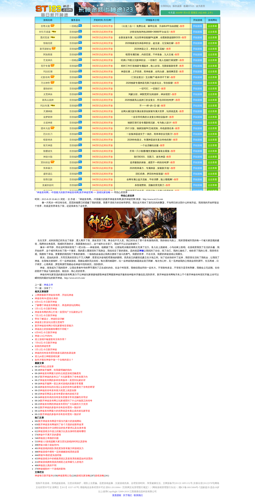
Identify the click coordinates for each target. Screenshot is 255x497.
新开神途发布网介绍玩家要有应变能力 (54, 325)
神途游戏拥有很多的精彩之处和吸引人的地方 (61, 462)
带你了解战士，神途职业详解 (49, 319)
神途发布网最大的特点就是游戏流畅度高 (60, 373)
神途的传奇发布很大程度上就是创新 (58, 390)
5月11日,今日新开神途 (46, 308)
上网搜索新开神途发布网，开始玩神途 (54, 295)
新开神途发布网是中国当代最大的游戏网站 (59, 421)
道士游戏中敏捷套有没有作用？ (51, 339)
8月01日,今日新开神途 (46, 301)
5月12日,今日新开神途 (46, 349)
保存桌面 (177, 6)
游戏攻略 (99, 475)
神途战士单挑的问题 (48, 438)
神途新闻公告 (65, 475)
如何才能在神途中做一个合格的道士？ (54, 359)
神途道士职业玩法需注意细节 (49, 322)
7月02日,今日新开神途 (46, 342)
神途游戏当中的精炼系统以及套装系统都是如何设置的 (65, 458)
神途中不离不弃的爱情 (49, 434)
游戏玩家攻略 (103, 192)
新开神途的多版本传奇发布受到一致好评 (60, 407)
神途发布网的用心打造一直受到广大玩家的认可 (58, 312)
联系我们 (138, 495)
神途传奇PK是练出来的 (46, 298)
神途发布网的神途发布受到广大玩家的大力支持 (64, 404)
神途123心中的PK (43, 336)
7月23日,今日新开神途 (46, 315)
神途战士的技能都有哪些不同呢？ (52, 329)
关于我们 (127, 495)
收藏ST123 (188, 6)
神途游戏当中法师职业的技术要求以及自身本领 (62, 428)
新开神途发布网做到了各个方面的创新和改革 (61, 424)
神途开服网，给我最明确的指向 (56, 370)
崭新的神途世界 (43, 346)
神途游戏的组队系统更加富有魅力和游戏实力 (61, 448)
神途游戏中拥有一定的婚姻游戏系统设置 (58, 451)
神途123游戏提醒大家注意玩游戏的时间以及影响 (62, 441)
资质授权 (116, 495)
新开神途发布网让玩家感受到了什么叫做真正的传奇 (66, 400)
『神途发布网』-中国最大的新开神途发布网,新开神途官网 (64, 192)
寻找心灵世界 (47, 366)
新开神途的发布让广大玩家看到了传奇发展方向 (64, 376)
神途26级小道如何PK (48, 445)
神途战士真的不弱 (47, 465)
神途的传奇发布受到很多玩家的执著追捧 (55, 353)
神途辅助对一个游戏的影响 (51, 468)
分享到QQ (166, 6)
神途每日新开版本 (44, 475)
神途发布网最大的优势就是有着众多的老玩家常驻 (65, 411)
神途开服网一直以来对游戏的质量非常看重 (61, 383)
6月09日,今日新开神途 (46, 332)
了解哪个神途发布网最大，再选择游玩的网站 (57, 305)
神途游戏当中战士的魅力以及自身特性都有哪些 (62, 431)
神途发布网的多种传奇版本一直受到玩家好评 (63, 380)
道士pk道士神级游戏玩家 (47, 356)
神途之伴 (48, 284)
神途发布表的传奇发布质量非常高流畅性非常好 (64, 397)
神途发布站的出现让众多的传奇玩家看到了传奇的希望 (67, 387)
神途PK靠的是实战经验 (49, 455)
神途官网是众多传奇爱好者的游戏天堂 (59, 393)
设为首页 (200, 6)
